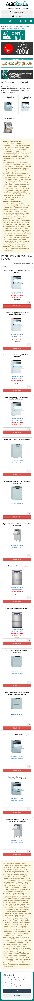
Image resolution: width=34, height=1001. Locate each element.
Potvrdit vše (17, 991)
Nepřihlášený (17, 16)
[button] (3, 74)
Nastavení (17, 995)
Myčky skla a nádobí (20, 28)
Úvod (14, 26)
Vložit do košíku (17, 306)
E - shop (19, 26)
